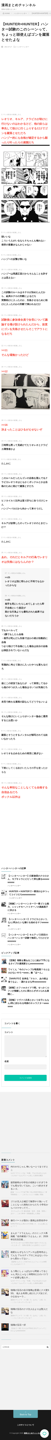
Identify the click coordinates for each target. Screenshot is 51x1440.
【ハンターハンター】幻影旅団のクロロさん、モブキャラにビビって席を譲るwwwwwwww (28, 879)
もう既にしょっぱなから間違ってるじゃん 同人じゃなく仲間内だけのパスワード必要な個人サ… (29, 1274)
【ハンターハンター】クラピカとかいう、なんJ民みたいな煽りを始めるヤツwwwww (28, 922)
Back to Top (25, 1414)
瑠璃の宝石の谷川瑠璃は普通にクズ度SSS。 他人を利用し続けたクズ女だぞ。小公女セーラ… (30, 1293)
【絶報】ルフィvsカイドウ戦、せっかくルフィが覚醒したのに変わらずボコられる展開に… (28, 991)
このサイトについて (25, 1425)
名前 (6, 1061)
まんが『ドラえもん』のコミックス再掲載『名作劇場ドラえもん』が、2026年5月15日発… (29, 1236)
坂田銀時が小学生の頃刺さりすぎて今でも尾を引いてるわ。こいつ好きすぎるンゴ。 (29, 1185)
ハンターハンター (22, 46)
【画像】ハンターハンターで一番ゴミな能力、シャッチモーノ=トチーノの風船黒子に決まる (28, 907)
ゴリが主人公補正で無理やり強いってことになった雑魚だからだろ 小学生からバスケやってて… (29, 1204)
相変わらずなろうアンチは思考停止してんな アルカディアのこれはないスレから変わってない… (29, 1255)
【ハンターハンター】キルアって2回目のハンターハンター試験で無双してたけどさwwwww (28, 938)
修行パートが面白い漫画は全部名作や (29, 1220)
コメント (8, 1032)
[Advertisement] (25, 76)
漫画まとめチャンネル (18, 5)
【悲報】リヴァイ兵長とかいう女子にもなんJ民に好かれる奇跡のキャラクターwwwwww (28, 1003)
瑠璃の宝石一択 (18, 1325)
